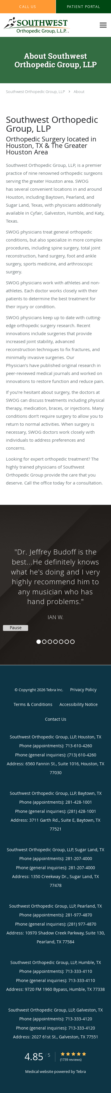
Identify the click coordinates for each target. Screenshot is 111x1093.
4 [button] (55, 641)
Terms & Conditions (33, 704)
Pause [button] (16, 627)
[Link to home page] (48, 25)
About (79, 91)
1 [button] (38, 641)
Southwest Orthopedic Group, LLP (35, 91)
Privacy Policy (83, 689)
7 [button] (72, 641)
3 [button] (50, 641)
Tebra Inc (54, 689)
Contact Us (55, 719)
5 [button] (61, 641)
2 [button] (44, 641)
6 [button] (66, 641)
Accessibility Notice (78, 704)
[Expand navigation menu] (103, 25)
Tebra (81, 1071)
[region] (55, 579)
